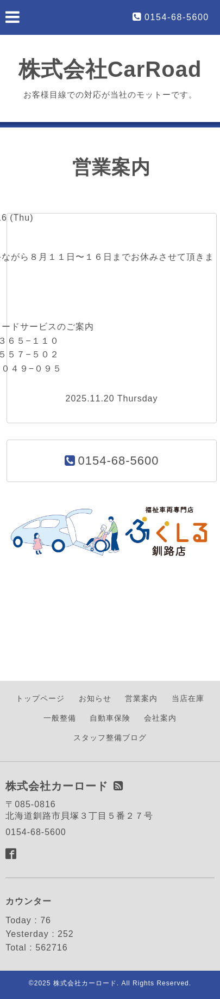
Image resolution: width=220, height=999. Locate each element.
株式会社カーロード (85, 983)
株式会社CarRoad (110, 69)
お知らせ (95, 698)
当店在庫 (188, 698)
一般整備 (59, 718)
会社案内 (160, 718)
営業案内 (141, 698)
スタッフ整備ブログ (110, 737)
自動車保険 (110, 718)
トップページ (40, 698)
